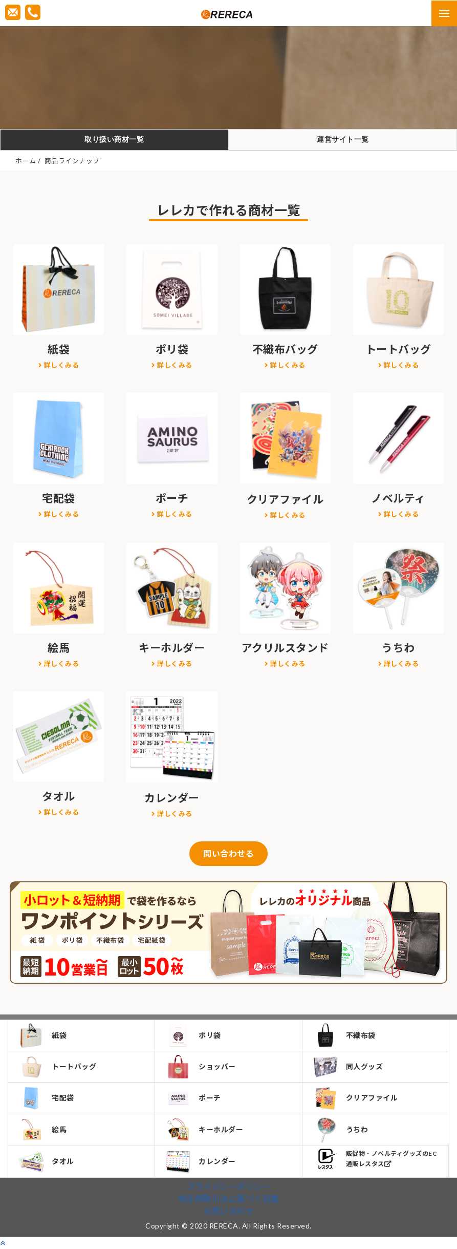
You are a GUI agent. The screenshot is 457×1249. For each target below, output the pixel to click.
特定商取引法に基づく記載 (228, 1198)
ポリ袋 (193, 1035)
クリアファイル (355, 1098)
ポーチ (193, 1098)
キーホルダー (204, 1129)
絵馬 (42, 1129)
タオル (46, 1162)
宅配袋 (46, 1098)
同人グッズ (348, 1066)
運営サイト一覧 (343, 139)
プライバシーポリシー (228, 1186)
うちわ (340, 1130)
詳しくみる (58, 365)
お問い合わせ (228, 1211)
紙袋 (42, 1035)
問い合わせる (228, 853)
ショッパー (200, 1066)
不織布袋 (344, 1035)
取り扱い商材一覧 (114, 139)
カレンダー (200, 1162)
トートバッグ (57, 1066)
